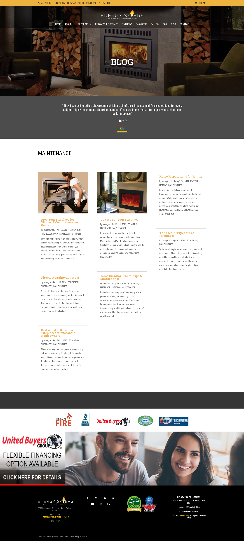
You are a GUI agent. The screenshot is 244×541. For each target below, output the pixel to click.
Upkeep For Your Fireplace (119, 219)
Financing (127, 24)
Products (83, 24)
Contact (184, 24)
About (68, 24)
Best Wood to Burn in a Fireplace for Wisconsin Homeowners (58, 333)
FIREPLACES (46, 233)
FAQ (165, 24)
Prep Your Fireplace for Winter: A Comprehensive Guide (59, 222)
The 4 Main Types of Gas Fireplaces (176, 234)
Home (58, 24)
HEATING (117, 287)
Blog (173, 24)
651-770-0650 (47, 3)
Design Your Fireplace (106, 24)
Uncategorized (74, 233)
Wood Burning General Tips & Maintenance (121, 277)
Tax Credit (141, 24)
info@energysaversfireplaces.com (55, 517)
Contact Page (184, 515)
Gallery (155, 24)
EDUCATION (75, 230)
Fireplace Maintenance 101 (60, 277)
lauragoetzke (49, 230)
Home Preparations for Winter (180, 176)
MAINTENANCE (60, 233)
